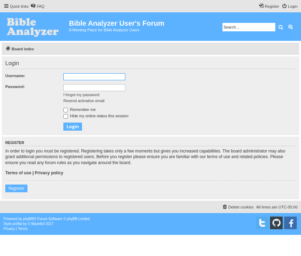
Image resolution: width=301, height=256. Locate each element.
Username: (15, 76)
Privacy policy (49, 172)
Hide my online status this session (95, 116)
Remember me (79, 109)
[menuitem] (37, 6)
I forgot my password (81, 95)
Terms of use (18, 172)
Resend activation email (84, 101)
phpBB (28, 219)
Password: (15, 87)
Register (16, 188)
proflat (17, 224)
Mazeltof (38, 224)
